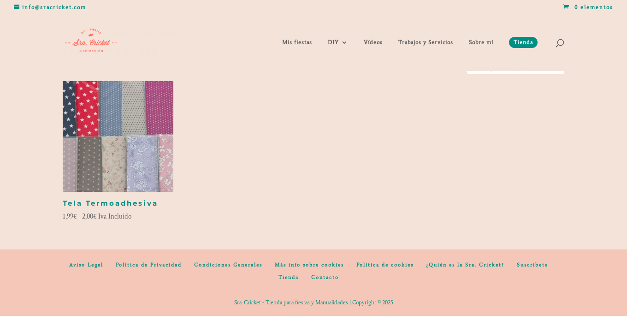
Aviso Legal (86, 265)
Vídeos (373, 42)
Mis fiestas (297, 42)
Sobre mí (481, 42)
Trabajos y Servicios (425, 42)
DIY (333, 42)
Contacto (325, 277)
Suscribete (532, 265)
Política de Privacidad (149, 265)
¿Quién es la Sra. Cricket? (465, 265)
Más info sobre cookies (309, 265)
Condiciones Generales (228, 265)
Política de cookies (385, 265)
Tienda (288, 277)
